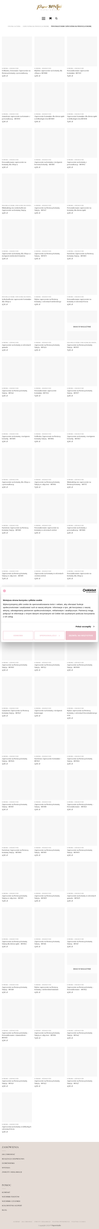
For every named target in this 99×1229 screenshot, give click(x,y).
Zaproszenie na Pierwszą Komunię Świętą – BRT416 (47, 943)
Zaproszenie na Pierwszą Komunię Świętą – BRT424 (47, 346)
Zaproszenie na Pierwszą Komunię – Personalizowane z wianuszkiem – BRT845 (15, 1035)
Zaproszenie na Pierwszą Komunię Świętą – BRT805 (47, 897)
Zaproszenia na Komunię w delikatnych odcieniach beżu (16, 1128)
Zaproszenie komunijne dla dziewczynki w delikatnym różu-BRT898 (82, 118)
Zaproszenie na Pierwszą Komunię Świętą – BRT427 (79, 1082)
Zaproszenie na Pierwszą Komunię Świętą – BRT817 (14, 806)
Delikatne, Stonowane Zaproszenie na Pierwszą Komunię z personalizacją (16, 72)
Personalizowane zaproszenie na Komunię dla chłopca (14, 163)
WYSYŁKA (6, 1168)
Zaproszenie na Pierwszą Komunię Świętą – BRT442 (79, 1034)
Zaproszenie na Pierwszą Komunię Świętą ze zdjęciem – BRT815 (14, 575)
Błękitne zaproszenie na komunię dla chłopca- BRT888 (48, 72)
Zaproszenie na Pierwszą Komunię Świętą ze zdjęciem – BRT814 (47, 483)
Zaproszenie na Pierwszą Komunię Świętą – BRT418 (14, 989)
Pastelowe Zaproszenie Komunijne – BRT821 (47, 760)
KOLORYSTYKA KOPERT (12, 1206)
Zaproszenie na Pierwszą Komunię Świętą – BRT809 (79, 851)
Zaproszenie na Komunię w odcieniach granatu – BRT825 (81, 897)
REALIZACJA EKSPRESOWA (13, 1159)
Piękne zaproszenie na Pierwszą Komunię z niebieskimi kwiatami (46, 989)
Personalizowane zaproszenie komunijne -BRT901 (78, 72)
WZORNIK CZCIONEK (11, 1201)
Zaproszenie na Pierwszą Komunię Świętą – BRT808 (79, 666)
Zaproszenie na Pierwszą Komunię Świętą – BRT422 (47, 1082)
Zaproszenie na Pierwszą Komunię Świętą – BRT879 (47, 255)
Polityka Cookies (79, 1222)
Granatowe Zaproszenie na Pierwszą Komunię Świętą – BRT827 (15, 712)
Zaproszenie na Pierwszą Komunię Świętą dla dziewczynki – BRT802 (14, 943)
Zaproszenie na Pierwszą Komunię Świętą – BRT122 (47, 666)
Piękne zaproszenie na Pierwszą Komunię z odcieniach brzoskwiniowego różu (82, 713)
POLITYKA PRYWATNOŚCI (61, 1222)
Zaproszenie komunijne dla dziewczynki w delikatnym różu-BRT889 (49, 118)
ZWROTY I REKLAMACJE (12, 1172)
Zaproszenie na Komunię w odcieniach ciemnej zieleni (48, 575)
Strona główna (14, 26)
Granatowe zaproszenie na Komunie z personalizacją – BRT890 (16, 118)
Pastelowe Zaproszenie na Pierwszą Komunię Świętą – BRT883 (80, 255)
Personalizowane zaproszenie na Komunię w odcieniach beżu (79, 300)
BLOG (4, 1210)
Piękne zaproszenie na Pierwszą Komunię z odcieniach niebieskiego (47, 300)
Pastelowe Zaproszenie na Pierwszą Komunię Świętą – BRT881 (15, 529)
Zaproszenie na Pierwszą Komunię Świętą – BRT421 (14, 1082)
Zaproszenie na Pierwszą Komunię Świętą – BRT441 (14, 392)
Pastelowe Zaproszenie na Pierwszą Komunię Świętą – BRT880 (15, 851)
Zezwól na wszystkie (81, 635)
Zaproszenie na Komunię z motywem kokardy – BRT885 (16, 438)
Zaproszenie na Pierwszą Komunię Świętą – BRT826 (14, 760)
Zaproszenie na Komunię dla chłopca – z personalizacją (16, 483)
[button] (43, 18)
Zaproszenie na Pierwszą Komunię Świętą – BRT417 (79, 943)
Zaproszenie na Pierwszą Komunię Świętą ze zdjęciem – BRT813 (14, 897)
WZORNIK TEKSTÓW (10, 1197)
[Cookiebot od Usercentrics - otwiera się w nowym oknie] (84, 591)
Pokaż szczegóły (83, 626)
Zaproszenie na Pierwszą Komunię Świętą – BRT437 (47, 209)
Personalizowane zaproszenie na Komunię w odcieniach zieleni (46, 529)
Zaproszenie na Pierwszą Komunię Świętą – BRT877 (79, 392)
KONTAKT (6, 1192)
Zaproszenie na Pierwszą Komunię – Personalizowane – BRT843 (80, 806)
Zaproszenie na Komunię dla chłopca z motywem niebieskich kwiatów (16, 255)
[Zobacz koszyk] (50, 18)
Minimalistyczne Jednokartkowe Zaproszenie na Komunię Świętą (14, 209)
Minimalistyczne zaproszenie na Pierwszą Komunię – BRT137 (79, 483)
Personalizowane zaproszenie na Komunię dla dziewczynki (79, 209)
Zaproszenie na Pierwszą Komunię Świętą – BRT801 (14, 666)
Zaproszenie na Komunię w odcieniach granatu (16, 346)
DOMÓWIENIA (8, 1163)
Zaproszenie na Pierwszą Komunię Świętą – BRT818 (47, 806)
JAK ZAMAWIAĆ (8, 1154)
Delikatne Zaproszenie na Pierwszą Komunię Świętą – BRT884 (47, 438)
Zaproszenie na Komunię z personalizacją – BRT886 (77, 529)
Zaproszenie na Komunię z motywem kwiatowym (48, 712)
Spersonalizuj (50, 635)
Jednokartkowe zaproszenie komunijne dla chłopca (16, 300)
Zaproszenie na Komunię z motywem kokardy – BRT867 (81, 438)
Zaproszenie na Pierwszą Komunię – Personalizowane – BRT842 (80, 989)
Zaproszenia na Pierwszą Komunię (36, 26)
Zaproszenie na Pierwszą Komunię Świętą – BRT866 (79, 760)
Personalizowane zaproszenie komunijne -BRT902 (45, 392)
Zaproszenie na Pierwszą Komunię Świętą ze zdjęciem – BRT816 (47, 1034)
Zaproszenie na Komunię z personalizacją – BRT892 (77, 163)
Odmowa (18, 635)
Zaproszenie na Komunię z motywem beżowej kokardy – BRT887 (48, 163)
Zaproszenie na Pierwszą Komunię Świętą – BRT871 (79, 346)
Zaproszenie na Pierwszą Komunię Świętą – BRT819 (47, 851)
